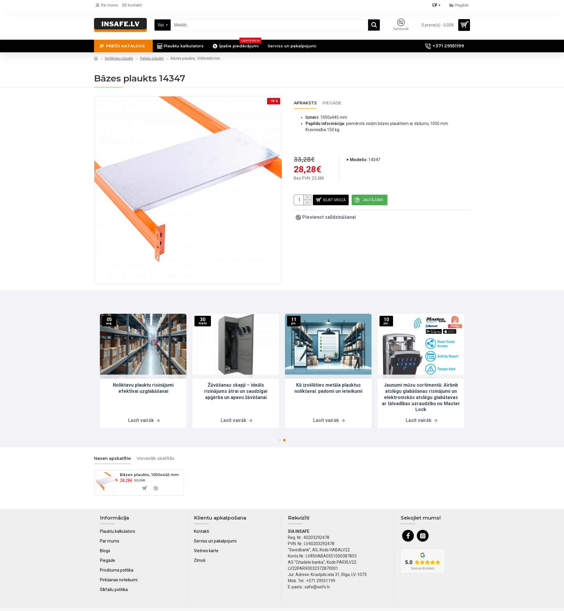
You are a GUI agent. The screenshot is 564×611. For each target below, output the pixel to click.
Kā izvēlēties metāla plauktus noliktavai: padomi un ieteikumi (328, 388)
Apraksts (305, 103)
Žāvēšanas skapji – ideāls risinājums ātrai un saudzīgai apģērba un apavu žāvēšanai (235, 391)
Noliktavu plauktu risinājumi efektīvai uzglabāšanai (143, 388)
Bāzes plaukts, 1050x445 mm (149, 474)
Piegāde (332, 103)
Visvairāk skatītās (155, 458)
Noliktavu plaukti (119, 58)
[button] (279, 440)
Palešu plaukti (152, 58)
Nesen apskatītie (112, 458)
